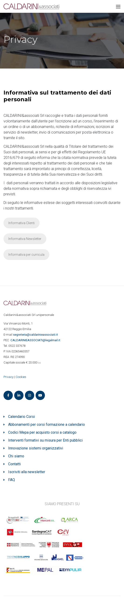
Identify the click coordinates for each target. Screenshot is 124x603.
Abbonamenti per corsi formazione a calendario (46, 424)
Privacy (8, 377)
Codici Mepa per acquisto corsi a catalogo (42, 432)
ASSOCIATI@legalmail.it (36, 340)
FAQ (11, 480)
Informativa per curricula (26, 254)
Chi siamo (16, 456)
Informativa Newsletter (24, 239)
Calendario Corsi (21, 416)
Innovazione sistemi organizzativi (35, 448)
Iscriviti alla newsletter (26, 472)
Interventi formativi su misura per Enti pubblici (45, 440)
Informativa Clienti (21, 223)
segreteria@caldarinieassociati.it (36, 334)
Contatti (14, 464)
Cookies (21, 377)
